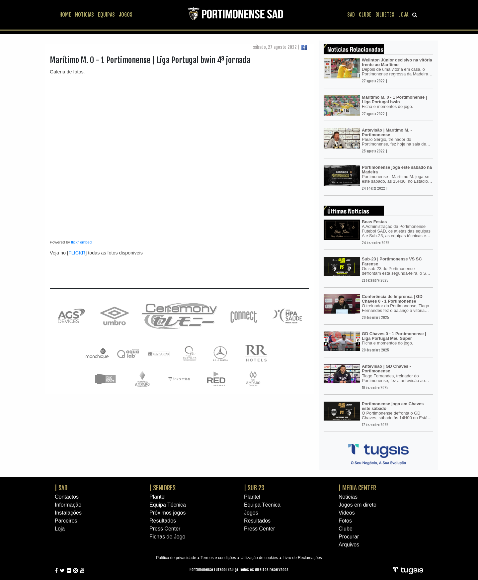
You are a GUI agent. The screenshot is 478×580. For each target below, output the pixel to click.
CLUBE (365, 14)
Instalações (68, 513)
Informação (68, 505)
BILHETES (384, 14)
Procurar (349, 536)
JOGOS (125, 14)
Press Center (164, 529)
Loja (60, 529)
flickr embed (81, 242)
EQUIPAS (106, 14)
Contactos (67, 497)
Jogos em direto (357, 505)
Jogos (251, 513)
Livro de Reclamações (302, 557)
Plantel (157, 497)
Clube (346, 529)
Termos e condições (218, 557)
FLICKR (76, 252)
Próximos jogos (167, 513)
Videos (347, 513)
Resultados (162, 521)
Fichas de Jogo (167, 536)
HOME (65, 14)
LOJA (403, 14)
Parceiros (66, 521)
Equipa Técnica (167, 505)
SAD (351, 14)
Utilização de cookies (259, 557)
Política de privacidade (176, 557)
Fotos (345, 521)
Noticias (348, 497)
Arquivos (349, 544)
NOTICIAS (84, 14)
